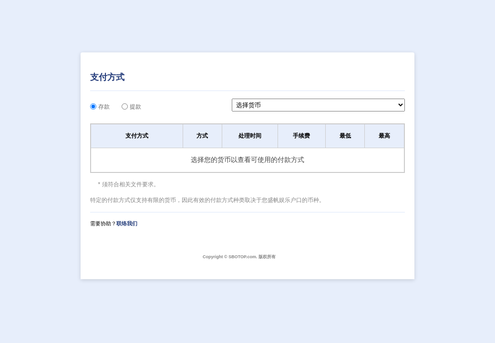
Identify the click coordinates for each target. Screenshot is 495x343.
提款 (135, 106)
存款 (104, 106)
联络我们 (126, 223)
